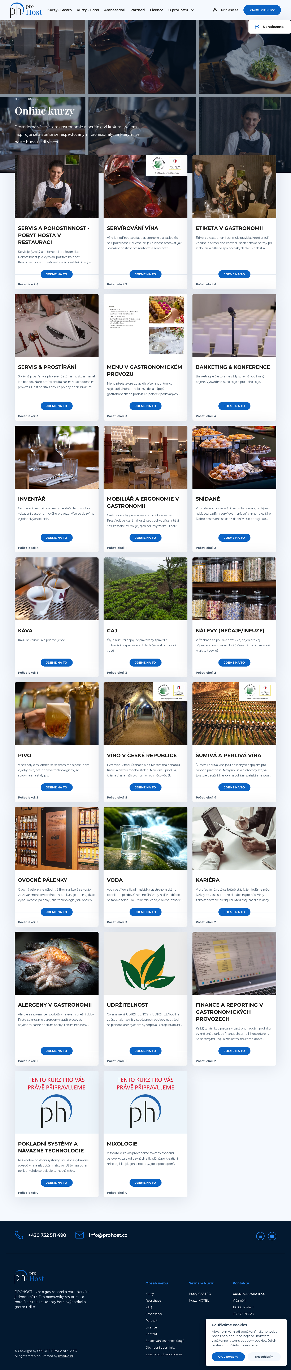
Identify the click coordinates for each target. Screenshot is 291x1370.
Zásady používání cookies (164, 1354)
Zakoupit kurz (262, 11)
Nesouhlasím (264, 1356)
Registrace (153, 1300)
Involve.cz (65, 1356)
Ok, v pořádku (228, 1356)
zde (254, 1345)
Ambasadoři (154, 1314)
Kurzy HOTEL (199, 1300)
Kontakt (151, 1334)
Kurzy (150, 1294)
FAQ (149, 1307)
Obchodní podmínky (160, 1347)
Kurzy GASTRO (200, 1294)
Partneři (151, 1320)
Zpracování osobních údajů (165, 1341)
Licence (151, 1327)
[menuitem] (59, 11)
